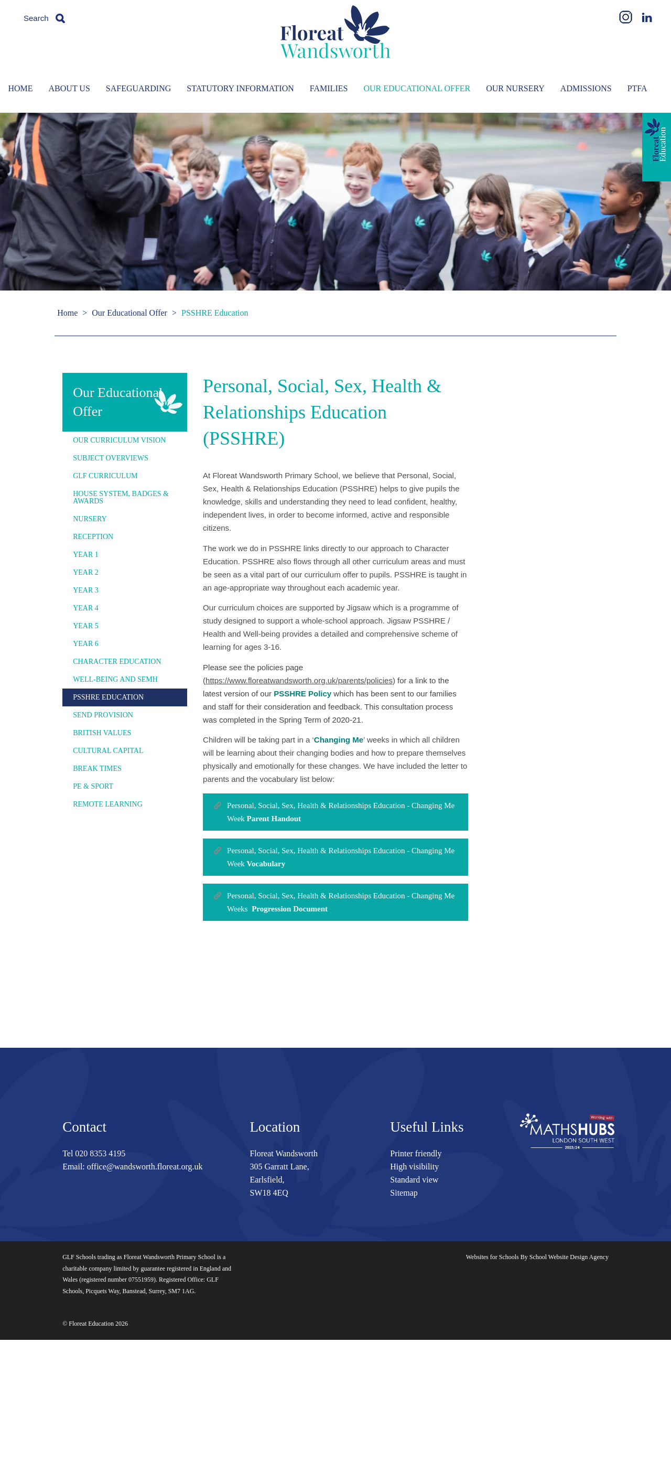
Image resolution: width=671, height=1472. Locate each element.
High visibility (414, 1166)
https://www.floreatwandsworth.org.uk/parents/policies (299, 680)
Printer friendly (415, 1153)
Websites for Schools (492, 1257)
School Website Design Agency (569, 1257)
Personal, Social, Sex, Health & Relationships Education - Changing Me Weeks (340, 902)
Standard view (414, 1179)
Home (67, 312)
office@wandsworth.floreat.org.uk (145, 1166)
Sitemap (403, 1192)
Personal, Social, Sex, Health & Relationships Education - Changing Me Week (340, 812)
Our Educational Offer (129, 312)
